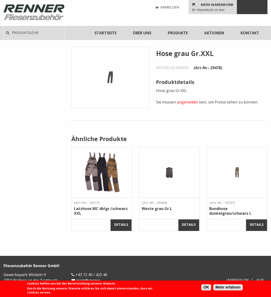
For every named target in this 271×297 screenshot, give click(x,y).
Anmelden (167, 7)
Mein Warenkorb (217, 4)
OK (206, 287)
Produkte (178, 33)
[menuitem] (105, 33)
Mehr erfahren (228, 287)
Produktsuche (22, 32)
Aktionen (214, 33)
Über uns (142, 33)
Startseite (105, 33)
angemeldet (187, 102)
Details (121, 224)
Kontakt (250, 33)
